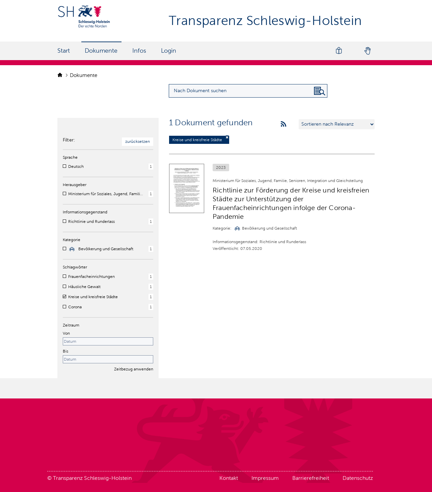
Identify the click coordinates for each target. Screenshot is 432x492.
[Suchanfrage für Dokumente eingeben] (248, 91)
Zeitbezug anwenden (133, 369)
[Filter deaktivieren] (227, 137)
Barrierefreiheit (310, 478)
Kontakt (228, 478)
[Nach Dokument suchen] (320, 91)
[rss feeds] (283, 124)
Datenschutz (358, 478)
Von (66, 333)
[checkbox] (64, 166)
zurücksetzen (137, 141)
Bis (65, 351)
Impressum (265, 478)
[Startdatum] (108, 341)
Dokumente (101, 50)
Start (63, 50)
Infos (139, 50)
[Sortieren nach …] (337, 124)
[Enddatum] (108, 359)
